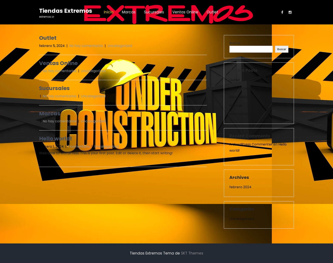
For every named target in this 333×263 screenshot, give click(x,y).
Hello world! (55, 138)
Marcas (128, 12)
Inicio (108, 12)
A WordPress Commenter (250, 144)
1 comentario (79, 146)
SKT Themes (192, 253)
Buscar (235, 43)
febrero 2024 (240, 187)
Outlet (212, 12)
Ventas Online (185, 12)
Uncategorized (119, 45)
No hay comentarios (86, 45)
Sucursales (154, 12)
